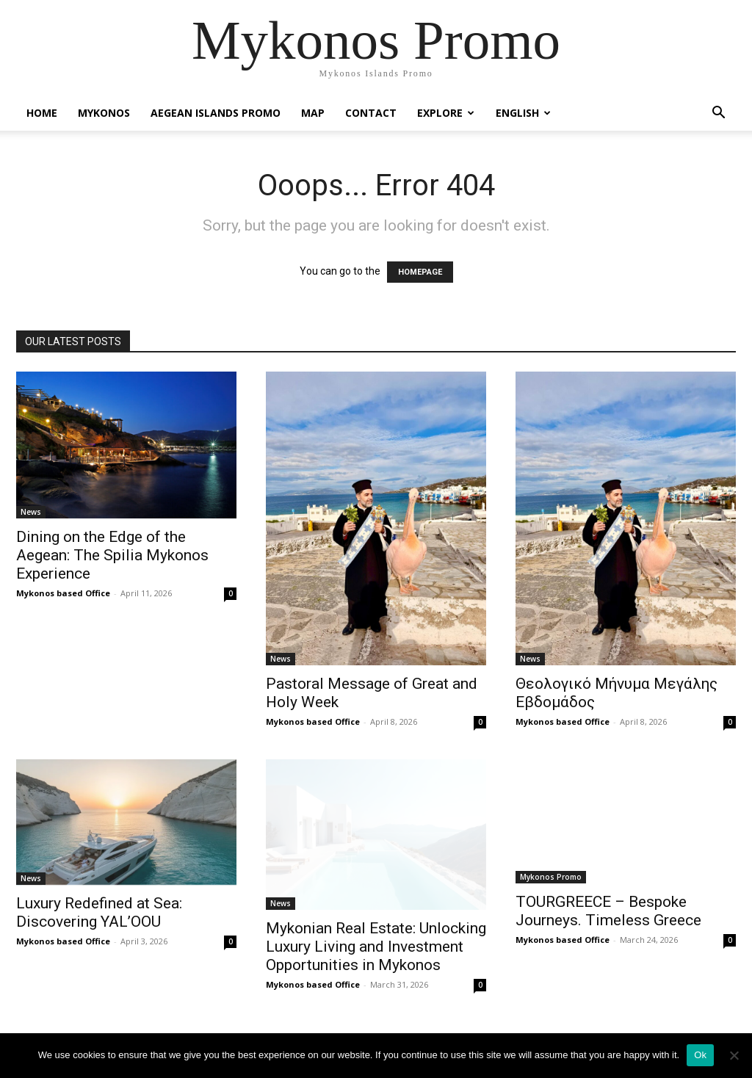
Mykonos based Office (63, 592)
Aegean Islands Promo (216, 113)
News (31, 512)
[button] (718, 114)
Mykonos (104, 113)
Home (41, 113)
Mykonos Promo (551, 877)
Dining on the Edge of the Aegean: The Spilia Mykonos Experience (112, 555)
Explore (445, 113)
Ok (700, 1054)
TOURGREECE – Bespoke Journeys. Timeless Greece (608, 911)
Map (313, 113)
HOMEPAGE (420, 272)
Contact (371, 113)
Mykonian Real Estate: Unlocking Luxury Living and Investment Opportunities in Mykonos (376, 946)
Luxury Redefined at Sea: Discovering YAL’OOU (99, 912)
